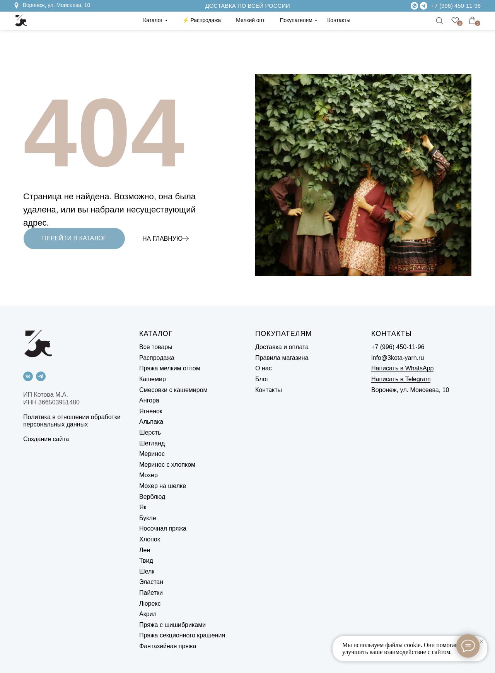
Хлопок (149, 539)
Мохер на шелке (162, 486)
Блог (262, 379)
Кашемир (152, 379)
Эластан (151, 582)
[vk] (28, 376)
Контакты (338, 20)
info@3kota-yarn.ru (397, 357)
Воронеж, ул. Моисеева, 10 (56, 5)
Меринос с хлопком (167, 464)
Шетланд (152, 443)
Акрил (148, 614)
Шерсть (150, 432)
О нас (263, 368)
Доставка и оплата (282, 347)
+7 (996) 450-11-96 (456, 5)
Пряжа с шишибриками (172, 625)
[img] (423, 5)
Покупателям (296, 20)
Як (143, 507)
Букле (147, 518)
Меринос (152, 453)
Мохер (148, 475)
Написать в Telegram (400, 379)
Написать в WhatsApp (402, 368)
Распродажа (156, 357)
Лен (144, 550)
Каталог (152, 20)
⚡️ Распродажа (202, 20)
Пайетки (151, 592)
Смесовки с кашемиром (173, 390)
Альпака (151, 421)
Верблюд (152, 496)
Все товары (155, 347)
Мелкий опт (250, 20)
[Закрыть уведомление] (481, 642)
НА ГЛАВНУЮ (162, 238)
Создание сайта (46, 439)
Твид (146, 560)
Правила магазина (282, 357)
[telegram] (41, 376)
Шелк (146, 571)
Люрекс (149, 603)
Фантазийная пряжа (167, 646)
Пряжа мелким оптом (169, 368)
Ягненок (150, 411)
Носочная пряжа (162, 528)
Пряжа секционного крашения (182, 635)
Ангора (149, 400)
